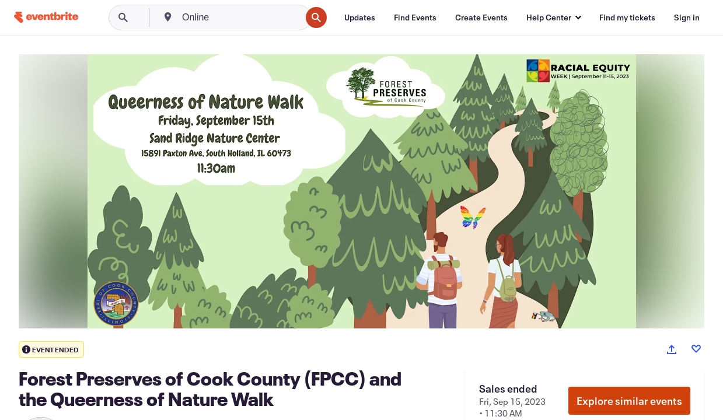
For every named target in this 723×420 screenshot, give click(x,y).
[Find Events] (415, 17)
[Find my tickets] (627, 17)
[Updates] (360, 17)
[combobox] (240, 17)
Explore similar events (629, 401)
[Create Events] (481, 17)
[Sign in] (687, 17)
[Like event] (696, 349)
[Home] (46, 17)
